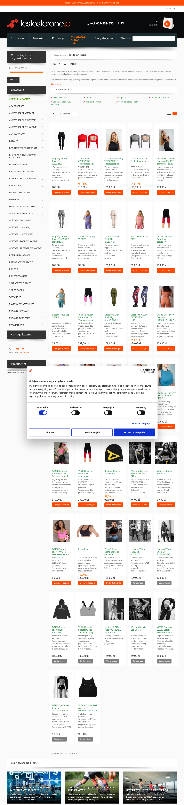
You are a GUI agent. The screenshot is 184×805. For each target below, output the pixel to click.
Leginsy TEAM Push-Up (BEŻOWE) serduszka (111, 240)
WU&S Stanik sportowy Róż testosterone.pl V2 (61, 552)
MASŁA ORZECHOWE (20, 192)
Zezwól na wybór (92, 432)
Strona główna (60, 55)
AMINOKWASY (17, 134)
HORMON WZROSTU (19, 164)
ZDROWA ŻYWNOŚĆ (19, 311)
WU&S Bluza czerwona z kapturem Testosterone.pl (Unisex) (60, 632)
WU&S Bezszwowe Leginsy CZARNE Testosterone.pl (166, 161)
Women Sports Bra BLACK (164, 472)
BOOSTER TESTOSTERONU (23, 148)
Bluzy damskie (60, 97)
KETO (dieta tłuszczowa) (21, 171)
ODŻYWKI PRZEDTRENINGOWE (25, 248)
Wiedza (125, 38)
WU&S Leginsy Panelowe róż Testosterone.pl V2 (60, 475)
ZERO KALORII (16, 325)
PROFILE (13, 269)
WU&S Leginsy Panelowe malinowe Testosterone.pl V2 (86, 476)
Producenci (18, 38)
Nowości (39, 38)
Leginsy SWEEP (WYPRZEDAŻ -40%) (139, 317)
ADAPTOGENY (16, 106)
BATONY (13, 141)
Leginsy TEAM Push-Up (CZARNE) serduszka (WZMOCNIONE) (60, 163)
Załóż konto (153, 25)
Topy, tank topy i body (128, 101)
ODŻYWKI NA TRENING (21, 234)
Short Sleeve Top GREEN (60, 316)
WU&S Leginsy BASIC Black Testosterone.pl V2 (165, 631)
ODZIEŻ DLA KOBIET (77, 55)
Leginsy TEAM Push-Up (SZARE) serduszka (61, 239)
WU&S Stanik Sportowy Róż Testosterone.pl (86, 630)
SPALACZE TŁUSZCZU (20, 283)
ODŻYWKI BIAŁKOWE (20, 220)
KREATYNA (15, 185)
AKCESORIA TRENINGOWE (23, 127)
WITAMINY (15, 297)
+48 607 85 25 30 (19, 349)
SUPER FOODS (16, 290)
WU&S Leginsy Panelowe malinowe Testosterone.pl (165, 240)
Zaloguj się (153, 21)
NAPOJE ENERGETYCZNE (22, 206)
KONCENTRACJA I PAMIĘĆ (23, 178)
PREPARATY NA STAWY (21, 262)
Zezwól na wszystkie (134, 432)
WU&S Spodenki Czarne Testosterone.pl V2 (60, 709)
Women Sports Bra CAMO (138, 628)
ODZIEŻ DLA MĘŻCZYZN (21, 213)
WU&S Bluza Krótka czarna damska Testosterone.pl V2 (112, 554)
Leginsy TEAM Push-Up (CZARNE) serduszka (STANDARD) (138, 554)
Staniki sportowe (93, 101)
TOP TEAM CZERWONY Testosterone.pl (86, 161)
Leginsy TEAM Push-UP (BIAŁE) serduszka (112, 630)
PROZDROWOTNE (18, 276)
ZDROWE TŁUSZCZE (19, 318)
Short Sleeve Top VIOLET (87, 238)
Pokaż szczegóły (141, 423)
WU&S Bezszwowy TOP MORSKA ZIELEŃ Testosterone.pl (166, 397)
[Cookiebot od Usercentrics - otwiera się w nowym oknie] (142, 371)
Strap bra (83, 549)
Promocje (58, 38)
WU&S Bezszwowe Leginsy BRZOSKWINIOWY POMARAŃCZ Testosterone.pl (166, 320)
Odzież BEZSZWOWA (161, 97)
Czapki (89, 97)
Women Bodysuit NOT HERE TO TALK (139, 474)
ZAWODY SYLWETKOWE (21, 304)
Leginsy (122, 97)
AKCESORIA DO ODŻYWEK (22, 120)
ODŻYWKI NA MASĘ (19, 227)
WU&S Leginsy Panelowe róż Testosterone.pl (86, 317)
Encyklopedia (104, 38)
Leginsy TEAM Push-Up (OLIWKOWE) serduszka (111, 318)
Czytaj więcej (56, 84)
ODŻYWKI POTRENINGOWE (23, 241)
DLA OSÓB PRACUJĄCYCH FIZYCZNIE (22, 156)
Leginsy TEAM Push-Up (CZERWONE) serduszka (164, 553)
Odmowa (49, 432)
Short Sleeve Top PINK (139, 238)
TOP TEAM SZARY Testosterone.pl (140, 159)
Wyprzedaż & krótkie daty (78, 40)
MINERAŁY (15, 199)
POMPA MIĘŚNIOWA (19, 255)
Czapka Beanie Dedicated (112, 472)
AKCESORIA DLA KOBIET (21, 113)
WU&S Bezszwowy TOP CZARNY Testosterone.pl (113, 161)
